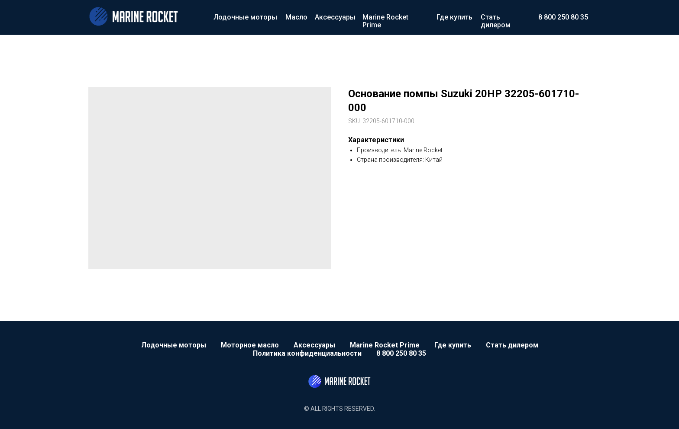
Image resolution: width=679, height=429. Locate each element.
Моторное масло (250, 345)
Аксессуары (335, 17)
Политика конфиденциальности (307, 353)
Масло (296, 17)
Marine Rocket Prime (385, 21)
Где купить (454, 17)
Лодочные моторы (245, 17)
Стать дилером (496, 21)
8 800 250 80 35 (563, 17)
